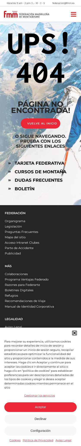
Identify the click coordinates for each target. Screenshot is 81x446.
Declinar (40, 419)
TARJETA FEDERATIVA (39, 163)
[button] (74, 333)
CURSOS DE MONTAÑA (40, 171)
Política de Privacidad (38, 440)
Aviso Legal (63, 440)
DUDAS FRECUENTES (39, 180)
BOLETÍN (25, 188)
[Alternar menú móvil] (74, 14)
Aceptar (40, 407)
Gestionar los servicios (39, 395)
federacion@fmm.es (63, 3)
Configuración (40, 430)
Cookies (15, 440)
